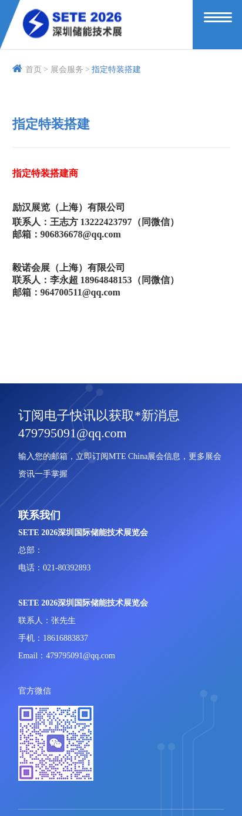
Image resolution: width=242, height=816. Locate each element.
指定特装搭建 (116, 69)
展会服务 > (70, 69)
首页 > (30, 69)
